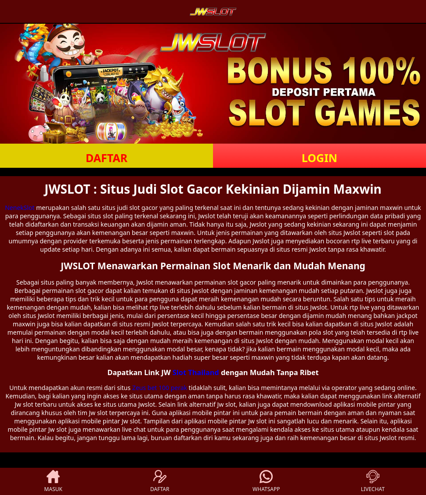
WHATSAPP (266, 481)
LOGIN (319, 157)
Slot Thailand (196, 372)
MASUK (53, 481)
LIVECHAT (373, 481)
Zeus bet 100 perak (159, 387)
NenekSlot (19, 207)
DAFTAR (106, 157)
